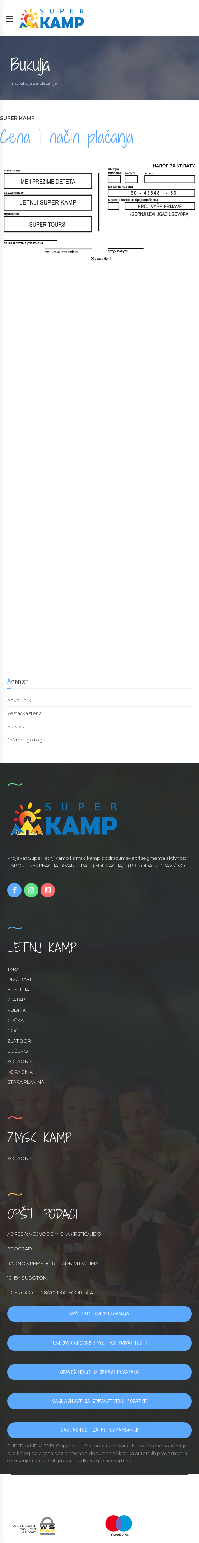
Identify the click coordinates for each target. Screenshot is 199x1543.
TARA (13, 969)
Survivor (16, 726)
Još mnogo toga (26, 740)
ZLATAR (16, 999)
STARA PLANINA (25, 1082)
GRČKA (15, 1020)
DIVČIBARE (20, 979)
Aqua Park (19, 700)
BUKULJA (18, 989)
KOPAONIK (20, 1061)
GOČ (12, 1030)
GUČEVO (17, 1051)
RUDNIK (16, 1010)
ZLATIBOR (19, 1041)
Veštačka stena (24, 713)
